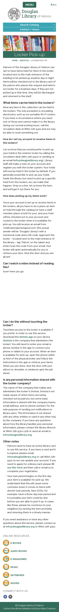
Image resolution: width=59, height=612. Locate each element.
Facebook (5, 597)
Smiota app (26, 336)
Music (14, 567)
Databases (17, 575)
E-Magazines (18, 559)
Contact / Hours (29, 29)
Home (15, 60)
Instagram (10, 597)
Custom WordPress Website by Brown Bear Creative (29, 608)
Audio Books (18, 551)
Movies (14, 583)
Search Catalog (29, 24)
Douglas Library (29, 14)
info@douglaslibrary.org (28, 160)
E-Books (15, 543)
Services (24, 60)
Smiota (8, 340)
